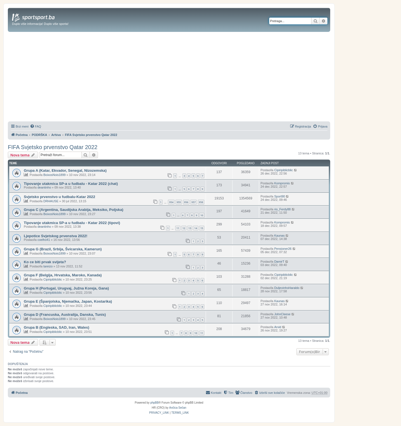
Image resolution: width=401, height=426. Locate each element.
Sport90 (279, 196)
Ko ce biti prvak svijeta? (45, 262)
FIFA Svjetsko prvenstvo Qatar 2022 (52, 147)
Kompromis (282, 183)
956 (186, 202)
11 (177, 228)
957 (193, 202)
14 (195, 228)
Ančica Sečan (177, 407)
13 (189, 228)
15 (201, 228)
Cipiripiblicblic (283, 170)
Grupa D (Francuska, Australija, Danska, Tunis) (65, 314)
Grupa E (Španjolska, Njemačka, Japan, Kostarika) (68, 301)
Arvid (277, 327)
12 (183, 228)
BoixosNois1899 (54, 174)
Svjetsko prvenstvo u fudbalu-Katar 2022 (59, 197)
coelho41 (43, 239)
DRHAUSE (50, 201)
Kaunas (279, 235)
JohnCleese (282, 314)
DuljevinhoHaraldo (286, 288)
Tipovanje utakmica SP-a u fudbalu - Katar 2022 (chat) (71, 184)
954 (171, 202)
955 (179, 202)
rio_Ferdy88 (282, 209)
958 (201, 202)
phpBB (154, 402)
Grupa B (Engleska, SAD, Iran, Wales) (56, 327)
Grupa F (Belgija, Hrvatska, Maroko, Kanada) (63, 275)
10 (201, 215)
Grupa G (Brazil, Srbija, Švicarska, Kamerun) (63, 249)
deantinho (44, 187)
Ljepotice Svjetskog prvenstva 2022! (55, 236)
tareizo (48, 266)
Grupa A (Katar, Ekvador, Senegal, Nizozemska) (65, 170)
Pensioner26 (283, 248)
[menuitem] (35, 126)
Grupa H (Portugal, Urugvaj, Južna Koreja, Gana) (66, 288)
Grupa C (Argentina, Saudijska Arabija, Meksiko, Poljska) (73, 210)
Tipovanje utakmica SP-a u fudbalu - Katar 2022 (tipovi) (72, 223)
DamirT (279, 261)
